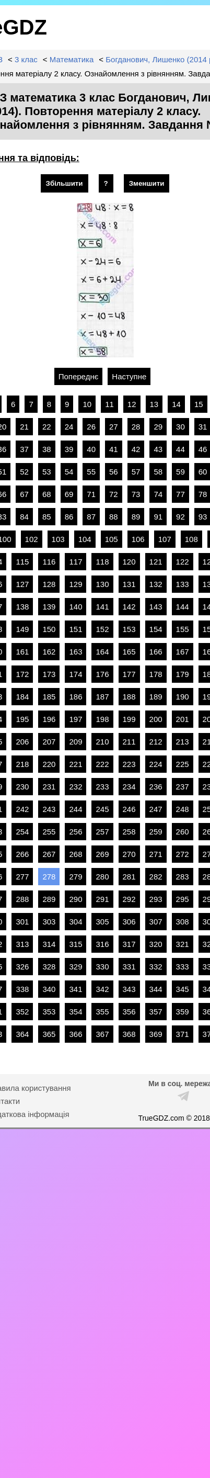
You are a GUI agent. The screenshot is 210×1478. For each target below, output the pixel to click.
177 (129, 674)
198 (102, 719)
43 (158, 449)
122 (182, 561)
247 (155, 809)
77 (180, 494)
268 (75, 854)
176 (102, 674)
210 (102, 741)
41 (113, 449)
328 (48, 966)
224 (155, 764)
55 (91, 471)
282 (155, 876)
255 (48, 831)
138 (22, 606)
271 (155, 854)
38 (46, 449)
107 (164, 539)
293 (155, 899)
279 (75, 876)
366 (75, 1034)
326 (22, 966)
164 (102, 651)
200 (155, 719)
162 (48, 651)
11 (109, 404)
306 (129, 921)
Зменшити (147, 183)
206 (22, 741)
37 (24, 449)
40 (91, 449)
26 (91, 426)
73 (136, 494)
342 (102, 989)
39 (69, 449)
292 (129, 899)
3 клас (26, 59)
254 (22, 831)
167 (182, 651)
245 (102, 809)
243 (48, 809)
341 (75, 989)
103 (58, 539)
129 (75, 584)
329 (75, 966)
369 (155, 1034)
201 (182, 719)
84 (24, 516)
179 (182, 674)
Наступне (129, 376)
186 (75, 696)
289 (48, 899)
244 (75, 809)
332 (155, 966)
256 (75, 831)
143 (155, 606)
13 (154, 404)
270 (129, 854)
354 (75, 1011)
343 (129, 989)
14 (176, 404)
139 (48, 606)
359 (182, 1011)
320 (155, 944)
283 (182, 876)
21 (24, 426)
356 (129, 1011)
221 (75, 764)
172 (22, 674)
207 (48, 741)
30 (180, 426)
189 (155, 696)
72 (113, 494)
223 (129, 764)
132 (155, 584)
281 (129, 876)
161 (22, 651)
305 (102, 921)
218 (22, 764)
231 (48, 786)
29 (158, 426)
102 (31, 539)
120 (129, 561)
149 (22, 629)
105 (111, 539)
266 (22, 854)
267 (48, 854)
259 (155, 831)
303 (48, 921)
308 (182, 921)
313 (22, 944)
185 (48, 696)
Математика (72, 59)
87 (91, 516)
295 (182, 899)
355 (102, 1011)
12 (131, 404)
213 (182, 741)
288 (22, 899)
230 (22, 786)
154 (155, 629)
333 (182, 966)
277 (22, 876)
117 (75, 561)
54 (69, 471)
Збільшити (64, 183)
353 (48, 1011)
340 (48, 989)
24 (69, 426)
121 (155, 561)
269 (102, 854)
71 (91, 494)
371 (182, 1034)
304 (75, 921)
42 (136, 449)
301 (22, 921)
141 (102, 606)
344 (155, 989)
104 (84, 539)
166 (155, 651)
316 (102, 944)
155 (182, 629)
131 (129, 584)
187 (102, 696)
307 (155, 921)
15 (198, 404)
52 (24, 471)
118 (102, 561)
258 (129, 831)
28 (136, 426)
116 (48, 561)
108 (191, 539)
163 (75, 651)
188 (129, 696)
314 (48, 944)
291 (102, 899)
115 (22, 561)
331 (129, 966)
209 (75, 741)
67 (24, 494)
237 (182, 786)
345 (182, 989)
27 (113, 426)
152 (102, 629)
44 (180, 449)
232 (75, 786)
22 (46, 426)
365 (48, 1034)
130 (102, 584)
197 (75, 719)
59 (180, 471)
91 (158, 516)
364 (22, 1034)
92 (180, 516)
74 (158, 494)
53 (46, 471)
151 (75, 629)
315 (75, 944)
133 (182, 584)
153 (129, 629)
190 (182, 696)
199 (129, 719)
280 (102, 876)
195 (22, 719)
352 (22, 1011)
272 (182, 854)
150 (48, 629)
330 (102, 966)
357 (155, 1011)
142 (129, 606)
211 (129, 741)
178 (155, 674)
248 (182, 809)
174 (75, 674)
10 (87, 404)
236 (155, 786)
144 (182, 606)
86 (69, 516)
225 (182, 764)
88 (113, 516)
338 (22, 989)
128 (48, 584)
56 (113, 471)
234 (129, 786)
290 (75, 899)
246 (129, 809)
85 (46, 516)
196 (48, 719)
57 (136, 471)
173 (48, 674)
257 (102, 831)
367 (102, 1034)
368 (129, 1034)
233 (102, 786)
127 (22, 584)
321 (182, 944)
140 (75, 606)
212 (155, 741)
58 (158, 471)
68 (46, 494)
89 (136, 516)
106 (138, 539)
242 (22, 809)
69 (69, 494)
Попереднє (79, 376)
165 (129, 651)
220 (48, 764)
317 (129, 944)
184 (22, 696)
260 (182, 831)
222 (102, 764)
